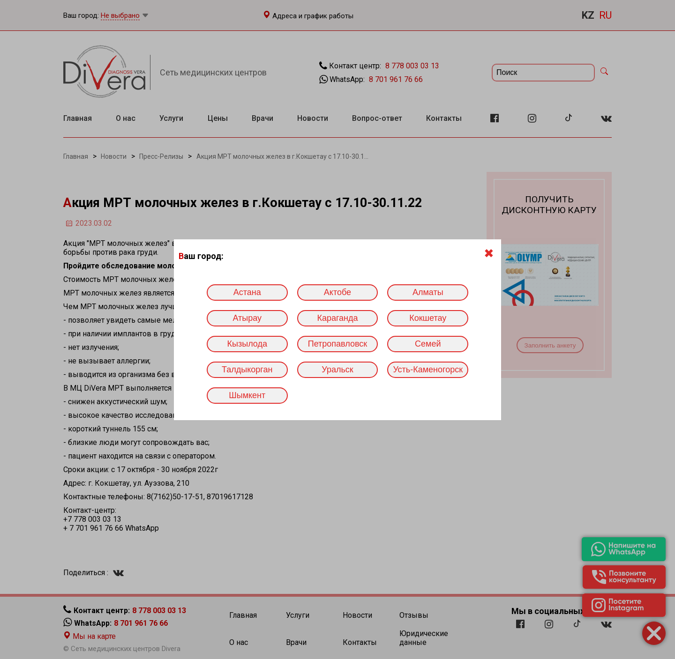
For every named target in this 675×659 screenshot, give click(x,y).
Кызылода (247, 343)
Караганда (337, 318)
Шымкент (247, 395)
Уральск (337, 369)
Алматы (427, 292)
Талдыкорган (247, 369)
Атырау (247, 318)
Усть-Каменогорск (428, 369)
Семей (428, 343)
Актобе (337, 292)
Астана (247, 292)
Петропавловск (337, 343)
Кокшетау (427, 318)
